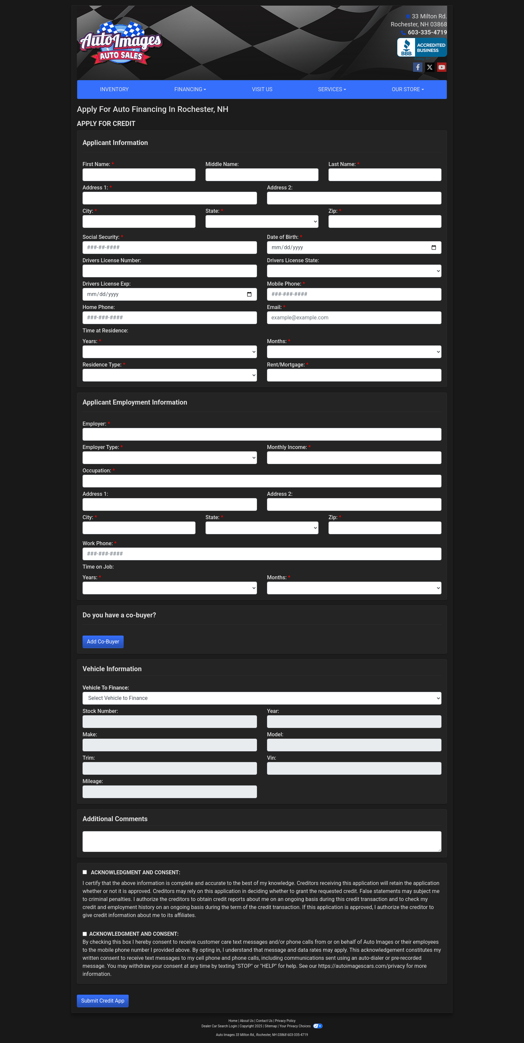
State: (213, 211)
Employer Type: (101, 447)
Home (233, 1021)
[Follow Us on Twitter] (429, 67)
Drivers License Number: (112, 260)
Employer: (94, 424)
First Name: (96, 164)
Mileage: (93, 781)
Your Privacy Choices (300, 1026)
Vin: (271, 758)
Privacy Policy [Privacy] (285, 1021)
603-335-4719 (427, 32)
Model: (275, 734)
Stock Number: (100, 711)
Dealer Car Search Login (219, 1026)
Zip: (333, 211)
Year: (273, 711)
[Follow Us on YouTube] (441, 67)
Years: (90, 341)
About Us (247, 1021)
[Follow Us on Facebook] (417, 67)
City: (88, 211)
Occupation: (97, 470)
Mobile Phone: (284, 284)
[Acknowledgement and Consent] (85, 872)
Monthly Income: (287, 447)
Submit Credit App (102, 1001)
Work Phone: (98, 543)
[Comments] (262, 841)
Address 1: (95, 187)
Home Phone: (99, 307)
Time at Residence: (105, 330)
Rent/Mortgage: (286, 364)
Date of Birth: (282, 237)
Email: (274, 307)
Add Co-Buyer (103, 641)
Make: (90, 734)
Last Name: (342, 164)
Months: (277, 341)
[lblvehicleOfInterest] (262, 698)
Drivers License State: (293, 260)
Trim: (89, 758)
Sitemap (271, 1026)
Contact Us (264, 1021)
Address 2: (279, 187)
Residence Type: (102, 364)
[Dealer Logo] (120, 43)
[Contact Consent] (85, 934)
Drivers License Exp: (107, 284)
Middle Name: (222, 164)
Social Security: (101, 237)
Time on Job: (98, 567)
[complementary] (504, 1023)
